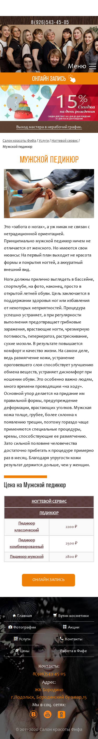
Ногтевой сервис (64, 141)
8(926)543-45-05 (50, 22)
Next (82, 102)
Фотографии (24, 627)
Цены (24, 651)
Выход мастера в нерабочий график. (49, 127)
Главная (24, 616)
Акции (73, 627)
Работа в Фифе (73, 651)
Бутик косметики (73, 616)
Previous (16, 102)
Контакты (73, 639)
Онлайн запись (48, 580)
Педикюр (49, 513)
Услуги (44, 141)
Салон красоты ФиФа (19, 141)
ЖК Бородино (49, 695)
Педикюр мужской (26, 557)
